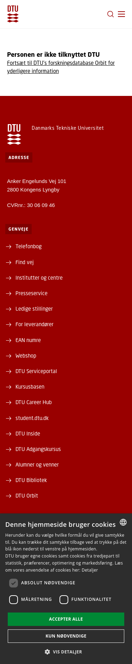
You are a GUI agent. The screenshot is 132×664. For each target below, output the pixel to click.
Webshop (25, 355)
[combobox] (123, 522)
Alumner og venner (37, 464)
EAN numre (28, 340)
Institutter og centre (39, 277)
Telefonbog (28, 246)
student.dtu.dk (32, 418)
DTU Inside (27, 433)
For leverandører (34, 324)
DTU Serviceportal (36, 371)
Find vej (24, 262)
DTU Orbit (26, 495)
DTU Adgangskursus (38, 449)
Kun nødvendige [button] (65, 636)
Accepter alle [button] (66, 619)
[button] (121, 14)
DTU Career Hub (33, 402)
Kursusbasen (29, 386)
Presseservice (31, 293)
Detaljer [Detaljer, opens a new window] (90, 570)
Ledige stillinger (34, 308)
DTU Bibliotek (31, 480)
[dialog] (66, 588)
